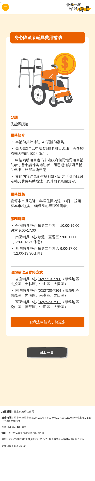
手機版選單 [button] (5, 7)
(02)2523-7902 (49, 302)
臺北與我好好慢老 (79, 7)
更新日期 (6, 445)
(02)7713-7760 (49, 279)
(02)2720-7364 (49, 290)
